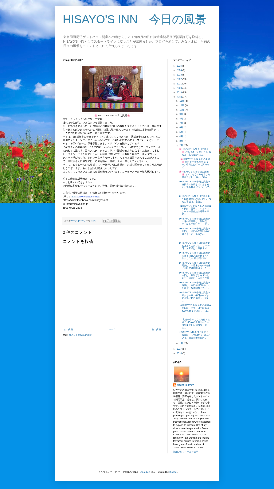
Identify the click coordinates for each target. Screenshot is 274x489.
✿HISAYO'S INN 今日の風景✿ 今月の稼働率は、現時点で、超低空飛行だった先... (194, 221)
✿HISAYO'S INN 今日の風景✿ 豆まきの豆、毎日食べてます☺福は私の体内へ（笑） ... (194, 296)
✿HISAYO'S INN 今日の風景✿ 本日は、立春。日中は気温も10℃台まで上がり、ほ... (195, 308)
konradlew (145, 472)
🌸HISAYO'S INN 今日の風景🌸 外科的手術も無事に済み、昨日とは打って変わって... (194, 163)
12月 (182, 100)
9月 (181, 114)
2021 (179, 83)
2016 (179, 353)
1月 (181, 343)
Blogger (173, 472)
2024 (179, 70)
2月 (181, 145)
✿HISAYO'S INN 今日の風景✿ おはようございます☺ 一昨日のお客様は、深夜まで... (194, 246)
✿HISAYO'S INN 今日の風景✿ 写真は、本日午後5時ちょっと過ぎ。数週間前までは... (194, 285)
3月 (181, 141)
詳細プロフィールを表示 (185, 451)
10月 (182, 109)
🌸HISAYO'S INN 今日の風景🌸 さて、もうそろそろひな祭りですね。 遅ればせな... (194, 174)
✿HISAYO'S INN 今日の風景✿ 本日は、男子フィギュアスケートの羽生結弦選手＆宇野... (195, 210)
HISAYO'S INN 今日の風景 (134, 19)
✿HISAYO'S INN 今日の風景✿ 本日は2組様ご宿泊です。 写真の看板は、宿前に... (195, 199)
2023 (179, 74)
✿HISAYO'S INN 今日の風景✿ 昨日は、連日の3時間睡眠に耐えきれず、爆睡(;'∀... (194, 231)
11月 (182, 105)
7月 (181, 123)
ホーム (112, 329)
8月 (181, 118)
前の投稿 (156, 329)
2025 (179, 65)
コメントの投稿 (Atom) (80, 335)
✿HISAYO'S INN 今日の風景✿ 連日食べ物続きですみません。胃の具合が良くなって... (195, 184)
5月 (181, 132)
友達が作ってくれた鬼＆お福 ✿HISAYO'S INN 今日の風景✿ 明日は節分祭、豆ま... (194, 323)
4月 (181, 136)
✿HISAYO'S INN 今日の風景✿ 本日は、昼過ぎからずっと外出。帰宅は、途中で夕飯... (195, 275)
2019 (179, 92)
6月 (181, 127)
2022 (179, 79)
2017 (179, 348)
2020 (179, 88)
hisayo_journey (185, 385)
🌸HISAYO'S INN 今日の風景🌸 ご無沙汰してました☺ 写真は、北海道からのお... (195, 152)
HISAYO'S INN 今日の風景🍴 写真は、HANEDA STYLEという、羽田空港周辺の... (194, 335)
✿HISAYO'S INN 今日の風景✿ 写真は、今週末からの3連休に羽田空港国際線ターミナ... (195, 266)
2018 (179, 97)
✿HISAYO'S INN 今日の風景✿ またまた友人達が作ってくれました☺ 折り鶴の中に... (194, 255)
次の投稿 (68, 329)
